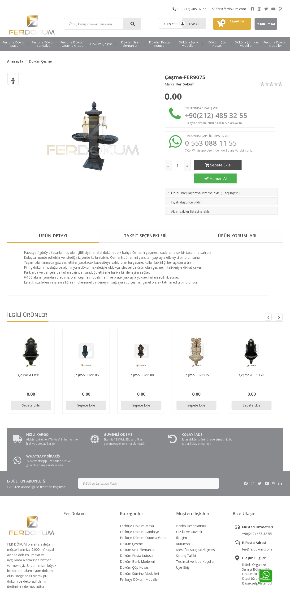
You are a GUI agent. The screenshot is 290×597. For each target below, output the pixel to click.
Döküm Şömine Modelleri (246, 44)
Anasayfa (15, 61)
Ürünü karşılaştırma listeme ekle (195, 181)
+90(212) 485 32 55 (189, 9)
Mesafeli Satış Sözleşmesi (196, 521)
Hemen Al (261, 165)
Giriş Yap (170, 23)
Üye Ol (194, 23)
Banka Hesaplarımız (191, 497)
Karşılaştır (230, 181)
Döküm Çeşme (101, 44)
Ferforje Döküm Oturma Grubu (72, 44)
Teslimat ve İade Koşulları (195, 533)
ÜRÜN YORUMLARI (237, 224)
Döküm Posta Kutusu (159, 44)
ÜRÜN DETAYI (53, 224)
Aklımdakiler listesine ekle (190, 200)
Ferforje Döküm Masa (14, 44)
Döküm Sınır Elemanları (130, 44)
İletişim (181, 509)
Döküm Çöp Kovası (217, 44)
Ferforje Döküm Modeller (275, 44)
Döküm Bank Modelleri (188, 44)
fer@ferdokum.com (229, 9)
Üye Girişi (183, 539)
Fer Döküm (185, 84)
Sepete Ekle (215, 165)
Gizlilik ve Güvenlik (189, 503)
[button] (279, 305)
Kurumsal (266, 24)
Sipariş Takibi (186, 527)
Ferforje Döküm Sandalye (44, 44)
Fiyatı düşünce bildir (186, 190)
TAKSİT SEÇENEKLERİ (145, 224)
